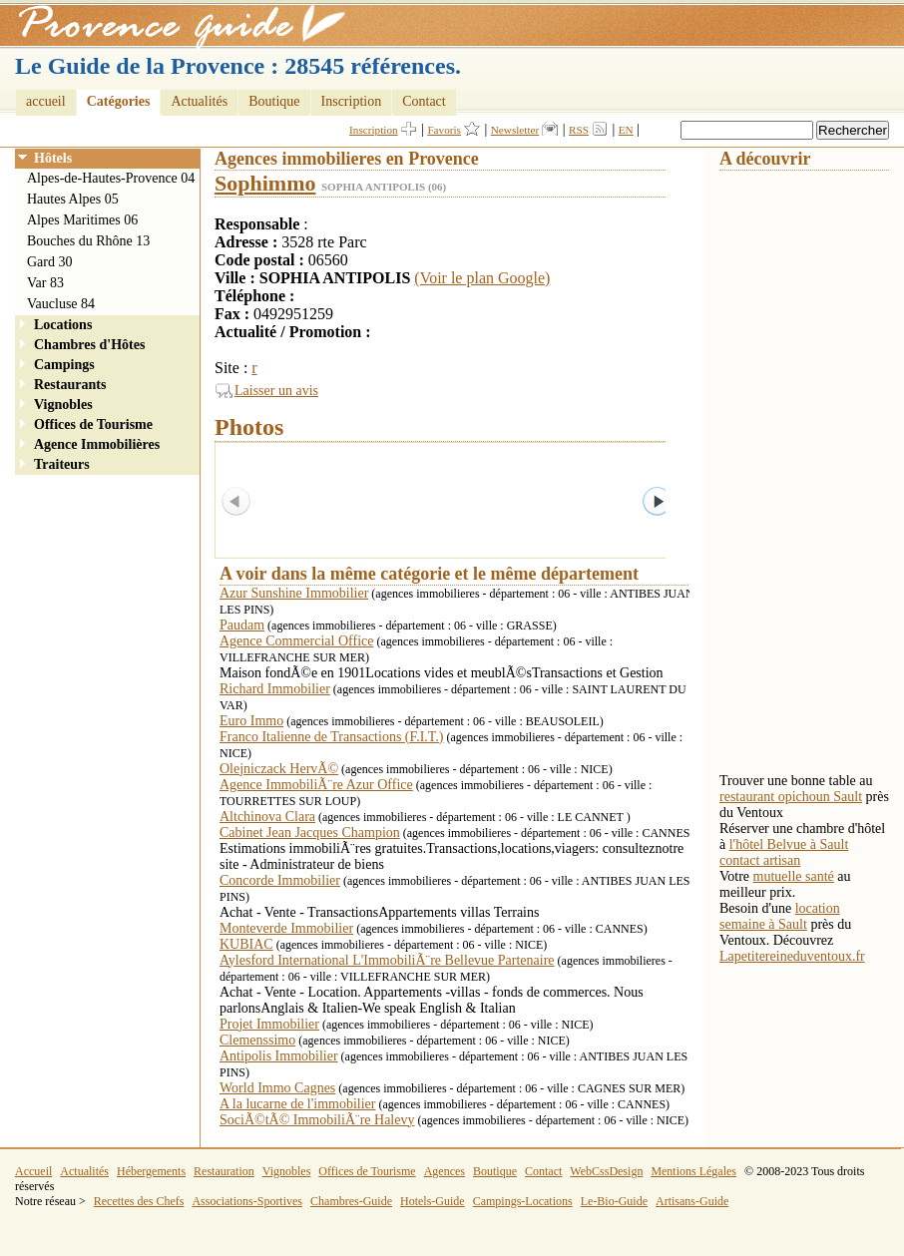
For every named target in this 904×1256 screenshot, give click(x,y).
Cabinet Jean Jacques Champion (310, 832)
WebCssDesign (606, 1171)
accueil (46, 101)
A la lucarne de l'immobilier (297, 1103)
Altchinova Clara (267, 816)
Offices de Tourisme (93, 424)
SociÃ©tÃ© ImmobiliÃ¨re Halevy (317, 1119)
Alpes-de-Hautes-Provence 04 (111, 178)
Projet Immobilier (269, 1024)
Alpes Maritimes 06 (82, 219)
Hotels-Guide (432, 1201)
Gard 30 (50, 261)
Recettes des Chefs (139, 1201)
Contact (424, 101)
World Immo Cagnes (277, 1087)
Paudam (242, 625)
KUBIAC (246, 944)
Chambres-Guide (351, 1201)
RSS (579, 130)
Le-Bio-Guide (614, 1201)
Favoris (444, 130)
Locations (63, 324)
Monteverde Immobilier (286, 928)
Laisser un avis (276, 390)
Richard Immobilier (275, 688)
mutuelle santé (793, 876)
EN (626, 130)
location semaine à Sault (779, 916)
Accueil (33, 1171)
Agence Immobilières (97, 444)
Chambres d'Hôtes (89, 344)
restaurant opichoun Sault (790, 796)
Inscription (351, 101)
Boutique (273, 101)
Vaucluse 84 (61, 303)
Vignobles (63, 404)
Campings (64, 364)
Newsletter (515, 130)
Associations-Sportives (247, 1201)
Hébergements (151, 1171)
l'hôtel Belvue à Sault (789, 844)
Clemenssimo (257, 1040)
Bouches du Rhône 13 (88, 240)
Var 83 (45, 282)
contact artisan (759, 860)
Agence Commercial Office (296, 640)
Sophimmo (265, 183)
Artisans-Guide (692, 1201)
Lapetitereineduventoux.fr (792, 956)
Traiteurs (62, 464)
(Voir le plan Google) (482, 277)
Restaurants (70, 384)
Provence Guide (174, 25)
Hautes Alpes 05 (73, 199)
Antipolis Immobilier (279, 1055)
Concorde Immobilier (280, 880)
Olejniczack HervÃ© (279, 768)
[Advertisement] (799, 470)
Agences (444, 1171)
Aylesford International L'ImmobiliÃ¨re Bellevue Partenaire (387, 960)
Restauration (224, 1171)
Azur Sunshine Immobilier (294, 593)
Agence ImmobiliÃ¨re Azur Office (316, 784)
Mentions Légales (693, 1171)
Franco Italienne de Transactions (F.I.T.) (332, 736)
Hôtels (53, 158)
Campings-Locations (523, 1201)
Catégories (119, 101)
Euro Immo (251, 720)
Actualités (199, 101)
